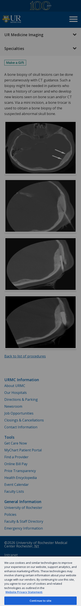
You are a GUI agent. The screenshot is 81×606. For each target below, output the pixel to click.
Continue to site (40, 601)
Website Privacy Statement (23, 592)
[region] (40, 581)
